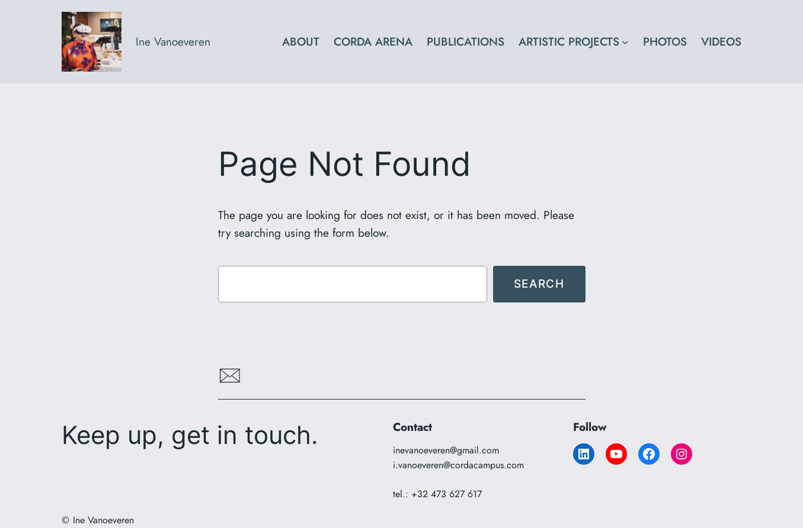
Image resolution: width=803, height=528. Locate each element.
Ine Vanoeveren (173, 41)
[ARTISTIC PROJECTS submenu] (625, 42)
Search (539, 283)
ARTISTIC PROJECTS (569, 41)
